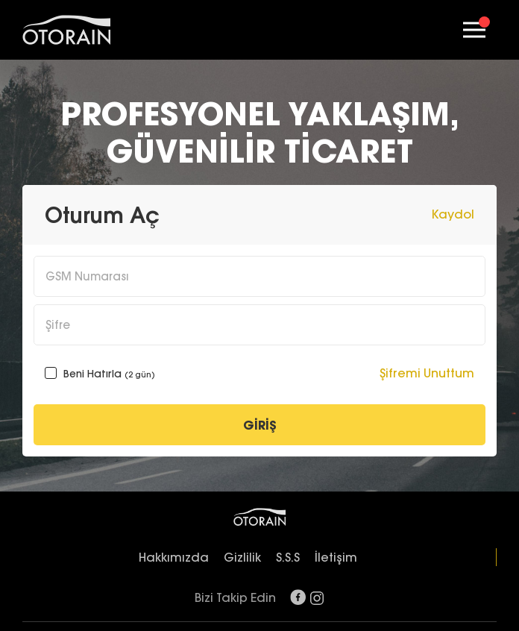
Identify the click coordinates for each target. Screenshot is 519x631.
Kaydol (453, 214)
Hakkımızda (174, 557)
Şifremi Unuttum (427, 372)
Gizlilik (242, 557)
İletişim (336, 557)
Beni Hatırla (100, 373)
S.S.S (288, 557)
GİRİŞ (260, 425)
